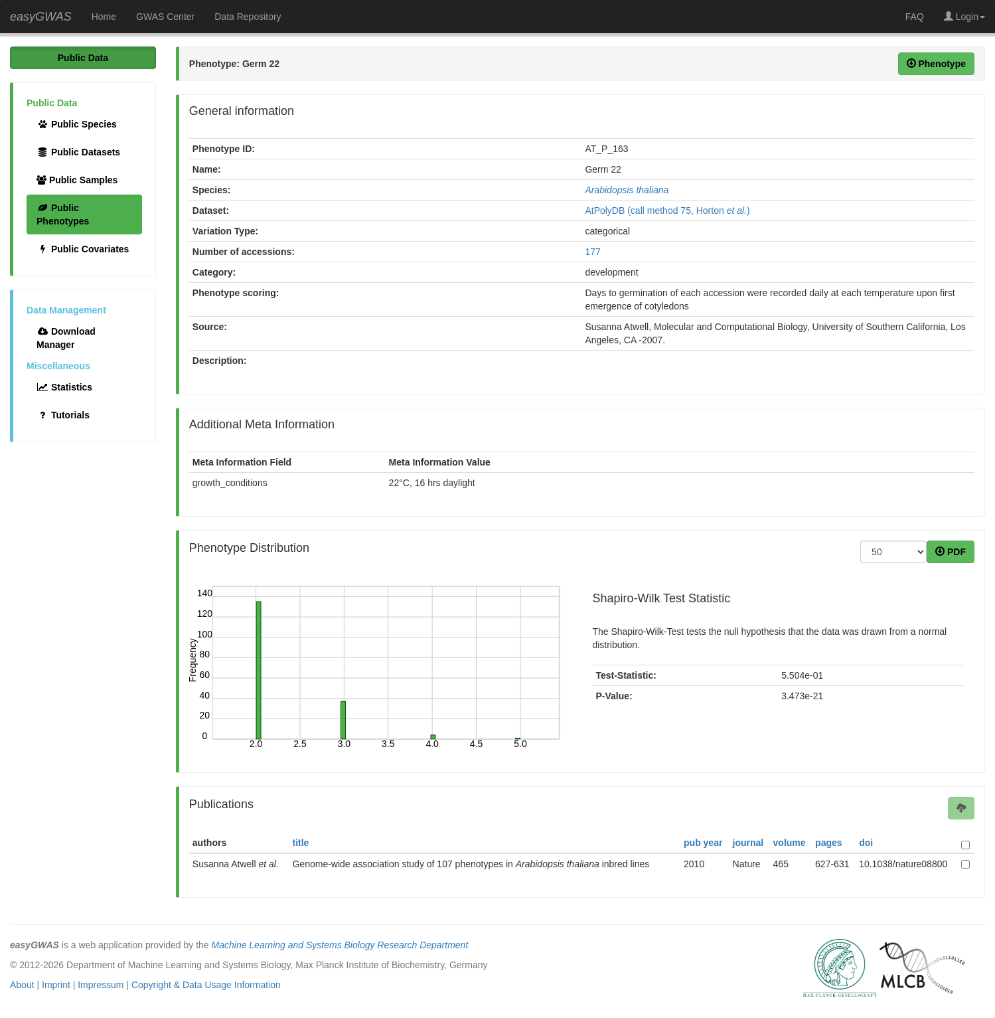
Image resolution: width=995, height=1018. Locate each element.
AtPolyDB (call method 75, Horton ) (667, 210)
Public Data (83, 57)
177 (592, 251)
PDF (950, 552)
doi (866, 842)
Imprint (56, 984)
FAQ (914, 16)
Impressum (100, 984)
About (22, 984)
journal (748, 842)
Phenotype (936, 63)
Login (964, 16)
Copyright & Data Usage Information (206, 984)
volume (789, 842)
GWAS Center (165, 16)
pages (828, 842)
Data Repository (247, 16)
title (300, 842)
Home (104, 16)
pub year (703, 842)
